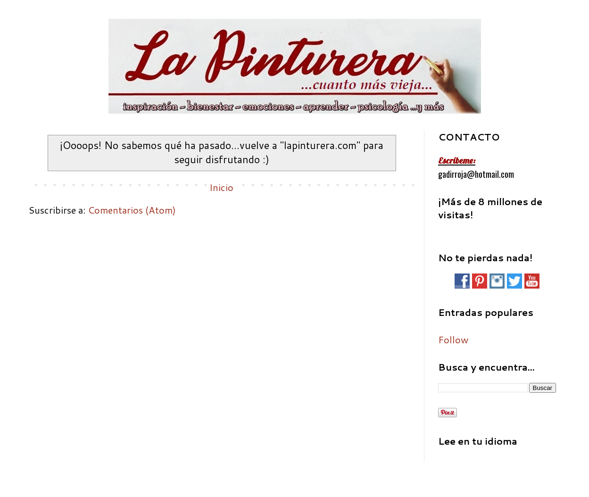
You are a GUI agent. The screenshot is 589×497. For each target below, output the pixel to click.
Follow (453, 339)
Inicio (221, 187)
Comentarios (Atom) (132, 209)
